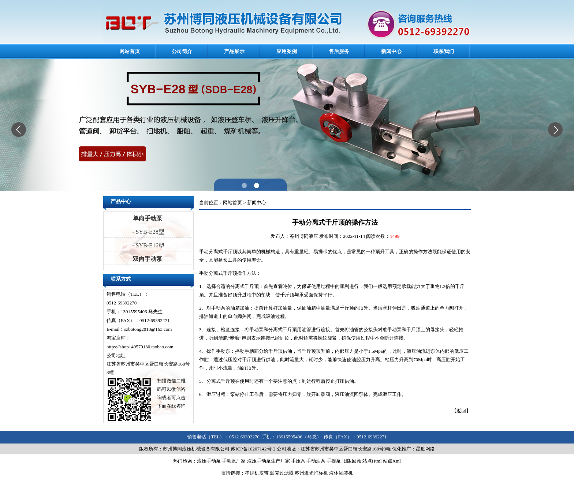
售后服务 (339, 51)
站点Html (372, 461)
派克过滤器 (282, 473)
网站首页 (129, 51)
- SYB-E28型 (147, 232)
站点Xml (392, 461)
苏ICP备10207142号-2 (253, 449)
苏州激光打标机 (311, 473)
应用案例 (286, 51)
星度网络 (425, 449)
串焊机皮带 (257, 473)
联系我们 (443, 51)
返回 (461, 410)
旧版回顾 (351, 461)
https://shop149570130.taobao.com (140, 346)
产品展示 (234, 51)
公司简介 (182, 51)
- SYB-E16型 (147, 245)
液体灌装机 (341, 473)
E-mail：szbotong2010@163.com (139, 329)
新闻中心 (391, 51)
